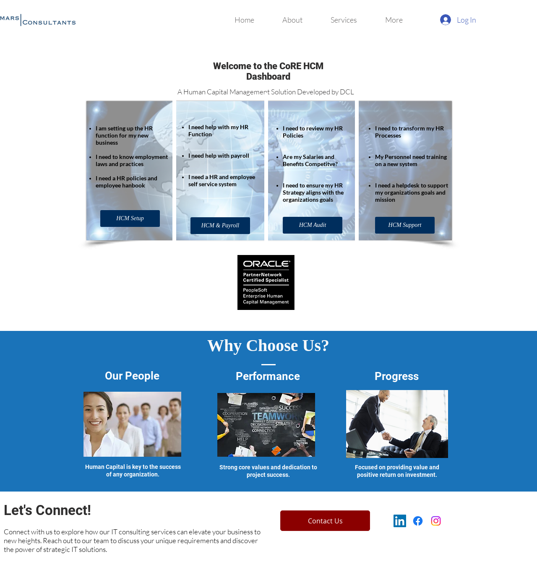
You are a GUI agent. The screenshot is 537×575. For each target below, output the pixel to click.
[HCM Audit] (312, 225)
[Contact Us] (325, 520)
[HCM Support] (405, 225)
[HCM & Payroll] (220, 225)
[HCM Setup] (130, 218)
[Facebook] (418, 521)
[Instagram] (436, 521)
